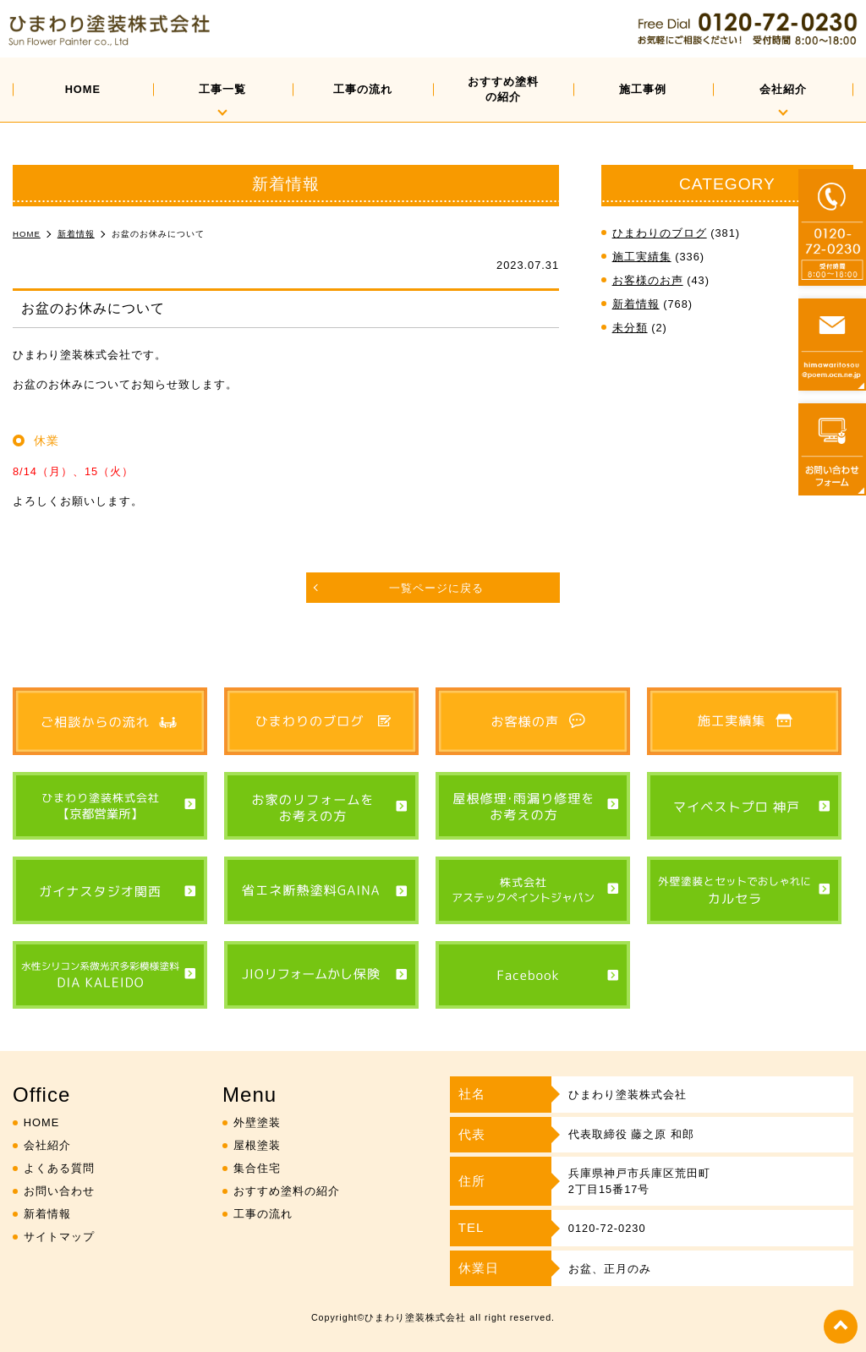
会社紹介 (783, 89)
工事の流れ (362, 89)
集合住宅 (257, 1168)
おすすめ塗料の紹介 (503, 89)
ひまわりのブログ (659, 233)
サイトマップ (59, 1236)
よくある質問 (59, 1168)
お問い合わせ (59, 1191)
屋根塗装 (257, 1145)
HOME (83, 89)
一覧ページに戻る (436, 588)
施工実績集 (641, 256)
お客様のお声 (647, 280)
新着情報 (636, 304)
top (841, 1327)
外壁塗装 (257, 1122)
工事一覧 (222, 89)
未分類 (630, 327)
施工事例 (642, 89)
